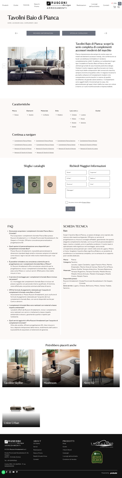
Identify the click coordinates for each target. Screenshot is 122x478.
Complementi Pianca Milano (22, 141)
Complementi (29, 23)
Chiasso (74, 115)
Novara (74, 122)
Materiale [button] (44, 111)
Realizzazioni (81, 5)
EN (115, 3)
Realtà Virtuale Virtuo (40, 456)
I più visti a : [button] (74, 111)
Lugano (83, 115)
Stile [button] (57, 111)
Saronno (83, 122)
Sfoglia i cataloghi (79, 33)
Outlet (15, 5)
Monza (83, 119)
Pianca (16, 115)
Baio (36, 23)
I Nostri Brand (67, 450)
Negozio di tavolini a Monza (22, 148)
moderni (60, 115)
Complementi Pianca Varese (67, 144)
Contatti (106, 5)
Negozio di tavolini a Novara (67, 148)
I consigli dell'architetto (94, 5)
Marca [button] (14, 111)
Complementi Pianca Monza (44, 141)
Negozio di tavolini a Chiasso (23, 152)
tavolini (31, 115)
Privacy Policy (86, 202)
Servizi (35, 447)
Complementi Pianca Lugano (23, 144)
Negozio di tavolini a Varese (45, 152)
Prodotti (5, 5)
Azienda (26, 5)
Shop (64, 443)
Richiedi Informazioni (43, 33)
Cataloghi (66, 453)
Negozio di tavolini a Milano (88, 144)
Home (9, 23)
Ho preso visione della (79, 202)
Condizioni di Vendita (69, 459)
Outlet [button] (97, 111)
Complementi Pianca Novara (88, 141)
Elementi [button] (30, 111)
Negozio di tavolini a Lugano (89, 148)
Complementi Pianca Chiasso (45, 144)
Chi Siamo (36, 443)
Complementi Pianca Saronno (66, 141)
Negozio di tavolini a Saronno (45, 148)
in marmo (46, 115)
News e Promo (38, 453)
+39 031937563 (12, 460)
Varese (74, 126)
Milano (74, 119)
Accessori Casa (18, 23)
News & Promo (36, 5)
